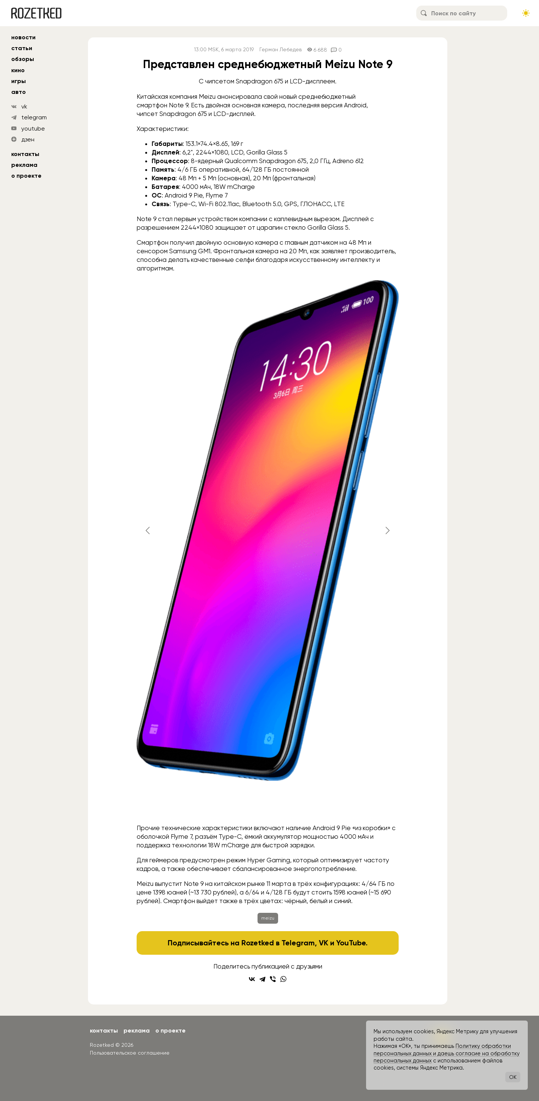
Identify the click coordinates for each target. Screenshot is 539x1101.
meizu (267, 918)
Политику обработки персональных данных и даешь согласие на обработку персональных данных (447, 1053)
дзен (27, 139)
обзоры (22, 58)
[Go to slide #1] (170, 803)
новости (23, 37)
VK (323, 942)
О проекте (26, 175)
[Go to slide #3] (248, 803)
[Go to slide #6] (365, 803)
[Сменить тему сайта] (525, 13)
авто (18, 91)
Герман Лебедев (280, 49)
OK (513, 1077)
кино (18, 70)
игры (18, 81)
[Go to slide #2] (209, 803)
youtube (33, 128)
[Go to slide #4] (287, 803)
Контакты (25, 153)
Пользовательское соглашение (130, 1053)
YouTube (351, 942)
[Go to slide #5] (326, 803)
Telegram (298, 942)
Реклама (24, 164)
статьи (21, 48)
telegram (34, 117)
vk (24, 106)
